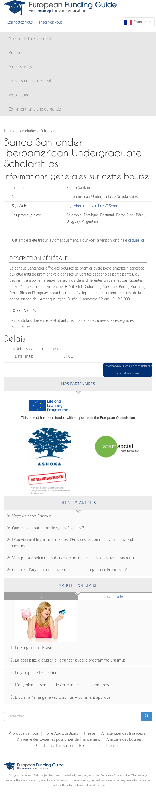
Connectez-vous (20, 22)
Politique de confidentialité (100, 745)
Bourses (15, 52)
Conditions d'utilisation (54, 745)
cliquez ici (135, 240)
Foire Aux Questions (61, 733)
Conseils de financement (29, 80)
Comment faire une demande (34, 109)
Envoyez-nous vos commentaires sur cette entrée (128, 369)
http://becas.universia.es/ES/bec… (93, 206)
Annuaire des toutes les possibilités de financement (58, 739)
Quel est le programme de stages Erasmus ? (48, 528)
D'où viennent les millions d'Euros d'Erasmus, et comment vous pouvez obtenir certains (77, 543)
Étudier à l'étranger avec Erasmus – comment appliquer (63, 697)
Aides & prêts (20, 66)
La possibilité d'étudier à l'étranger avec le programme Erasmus (70, 660)
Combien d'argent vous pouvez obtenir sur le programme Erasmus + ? (69, 570)
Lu (41, 596)
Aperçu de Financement (29, 38)
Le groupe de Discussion (36, 672)
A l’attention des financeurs (123, 733)
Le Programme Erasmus (36, 647)
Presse (89, 733)
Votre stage (18, 95)
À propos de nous (23, 733)
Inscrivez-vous (50, 22)
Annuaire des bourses (124, 739)
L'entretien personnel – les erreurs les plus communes (62, 684)
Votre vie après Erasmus (31, 516)
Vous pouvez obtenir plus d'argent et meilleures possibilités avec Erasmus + (73, 558)
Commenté (124, 596)
